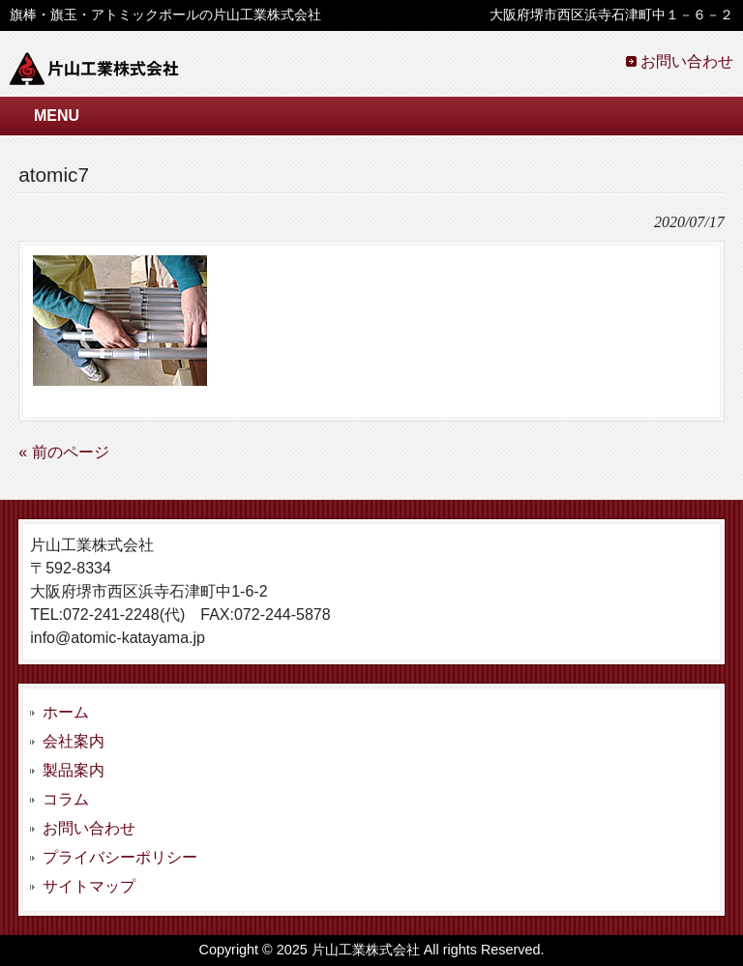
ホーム (66, 712)
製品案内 (73, 770)
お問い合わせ (686, 61)
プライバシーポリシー (120, 857)
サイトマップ (89, 886)
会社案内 (73, 741)
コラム (66, 799)
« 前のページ (63, 452)
